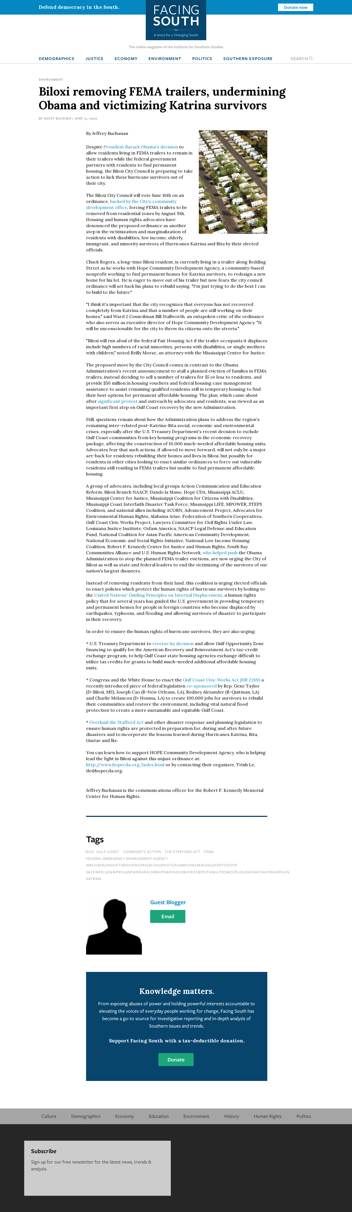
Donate (176, 1059)
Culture (48, 1116)
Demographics (57, 58)
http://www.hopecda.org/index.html (125, 764)
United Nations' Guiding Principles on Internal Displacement (158, 595)
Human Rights (268, 1116)
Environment (164, 58)
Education (159, 1116)
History (231, 1116)
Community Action (142, 851)
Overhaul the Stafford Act (116, 722)
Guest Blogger (58, 118)
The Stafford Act (182, 851)
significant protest (118, 401)
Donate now (295, 7)
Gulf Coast (107, 851)
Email (167, 916)
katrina (93, 878)
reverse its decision (173, 643)
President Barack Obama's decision (140, 147)
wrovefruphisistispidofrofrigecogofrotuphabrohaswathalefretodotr (161, 865)
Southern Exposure (248, 58)
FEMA (209, 851)
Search (302, 58)
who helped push (220, 552)
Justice (95, 58)
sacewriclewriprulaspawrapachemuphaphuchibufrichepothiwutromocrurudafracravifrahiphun (187, 871)
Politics (202, 58)
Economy (126, 58)
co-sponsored (201, 686)
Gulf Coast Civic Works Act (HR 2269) (221, 680)
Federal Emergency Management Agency (127, 858)
